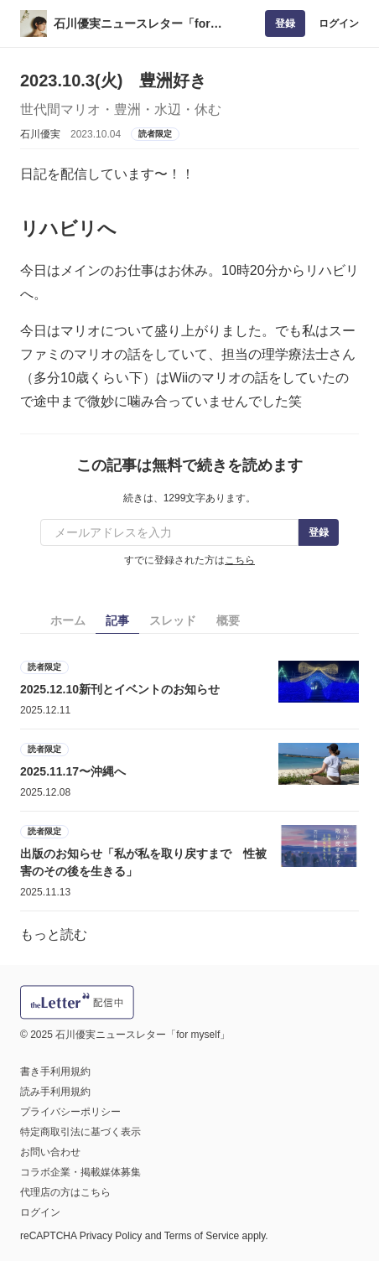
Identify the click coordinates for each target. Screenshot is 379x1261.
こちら (240, 560)
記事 (117, 620)
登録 (285, 23)
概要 (228, 620)
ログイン (339, 23)
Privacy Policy (111, 1236)
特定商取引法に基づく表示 (80, 1132)
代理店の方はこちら (65, 1192)
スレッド (172, 620)
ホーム (68, 620)
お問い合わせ (50, 1152)
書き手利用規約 (55, 1071)
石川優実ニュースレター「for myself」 (132, 25)
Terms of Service (201, 1236)
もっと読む (53, 934)
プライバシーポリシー (70, 1112)
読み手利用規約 (55, 1092)
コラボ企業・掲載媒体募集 (80, 1172)
